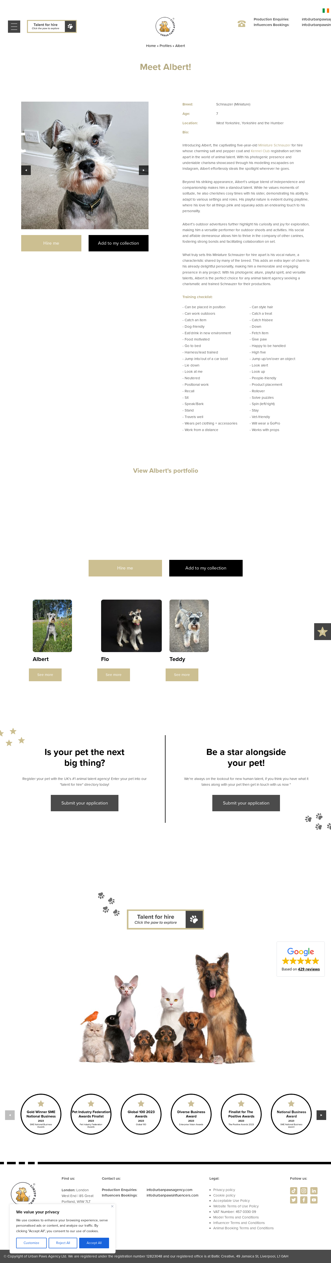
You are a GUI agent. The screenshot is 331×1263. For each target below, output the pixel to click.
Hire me (51, 243)
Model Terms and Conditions (236, 1217)
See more (45, 675)
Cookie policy (224, 1195)
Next (144, 170)
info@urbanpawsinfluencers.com (172, 1195)
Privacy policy (224, 1190)
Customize (31, 1243)
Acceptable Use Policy (231, 1200)
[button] (301, 959)
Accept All (94, 1243)
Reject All (63, 1243)
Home (151, 46)
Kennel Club (260, 151)
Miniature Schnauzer (274, 145)
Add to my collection (118, 243)
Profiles (166, 46)
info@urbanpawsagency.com (169, 1190)
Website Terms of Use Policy (236, 1206)
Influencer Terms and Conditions (239, 1223)
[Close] (112, 1206)
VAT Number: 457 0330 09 (234, 1212)
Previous (26, 170)
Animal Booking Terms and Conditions (243, 1228)
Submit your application (84, 803)
